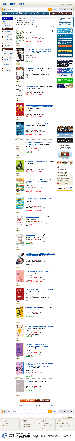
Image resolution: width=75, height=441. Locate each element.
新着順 (25, 20)
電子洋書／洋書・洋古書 (19, 13)
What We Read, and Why (33, 217)
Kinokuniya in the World (63, 428)
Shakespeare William (8, 34)
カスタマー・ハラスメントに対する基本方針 (65, 426)
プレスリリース (8, 421)
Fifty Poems (29, 381)
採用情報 (62, 4)
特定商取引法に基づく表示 (46, 425)
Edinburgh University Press (8, 67)
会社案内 (53, 13)
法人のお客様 (69, 13)
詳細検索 (55, 9)
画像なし (22, 22)
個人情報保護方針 (44, 421)
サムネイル (33, 22)
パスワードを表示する (65, 43)
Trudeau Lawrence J (8, 33)
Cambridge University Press (8, 54)
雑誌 (25, 13)
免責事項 (42, 427)
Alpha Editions (7, 64)
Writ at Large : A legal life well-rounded (36, 161)
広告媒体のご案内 (62, 421)
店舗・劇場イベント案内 (61, 13)
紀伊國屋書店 (13, 3)
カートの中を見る (65, 55)
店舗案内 (6, 425)
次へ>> (52, 26)
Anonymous (6, 43)
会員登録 (51, 4)
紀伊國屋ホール (26, 420)
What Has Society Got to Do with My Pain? (38, 271)
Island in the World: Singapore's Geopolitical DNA (39, 289)
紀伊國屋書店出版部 (27, 424)
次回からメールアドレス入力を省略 (65, 42)
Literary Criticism (8, 25)
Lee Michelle (6, 37)
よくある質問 (69, 4)
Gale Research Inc (7, 31)
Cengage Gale (7, 68)
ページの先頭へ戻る (67, 417)
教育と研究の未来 (26, 428)
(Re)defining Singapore (32, 68)
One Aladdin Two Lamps (33, 307)
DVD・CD (32, 13)
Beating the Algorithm (32, 86)
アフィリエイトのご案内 (63, 423)
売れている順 (31, 20)
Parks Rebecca (7, 42)
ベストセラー (45, 13)
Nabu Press (6, 56)
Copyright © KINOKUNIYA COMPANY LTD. (49, 437)
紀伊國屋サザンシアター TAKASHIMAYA (27, 422)
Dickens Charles (7, 45)
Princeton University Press (8, 71)
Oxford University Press (7, 60)
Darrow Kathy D (7, 46)
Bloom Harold (6, 36)
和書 (5, 13)
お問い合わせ (43, 420)
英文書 (5, 23)
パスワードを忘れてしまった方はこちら (65, 48)
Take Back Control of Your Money (35, 31)
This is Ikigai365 (30, 235)
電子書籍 (12, 13)
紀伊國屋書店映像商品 (27, 426)
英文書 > (24, 18)
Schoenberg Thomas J (8, 40)
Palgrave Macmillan (8, 57)
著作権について (44, 428)
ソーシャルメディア (9, 427)
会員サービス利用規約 (45, 423)
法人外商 (60, 420)
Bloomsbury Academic (6, 62)
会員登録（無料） (65, 51)
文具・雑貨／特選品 (39, 13)
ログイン (56, 4)
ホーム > (17, 18)
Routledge (6, 51)
